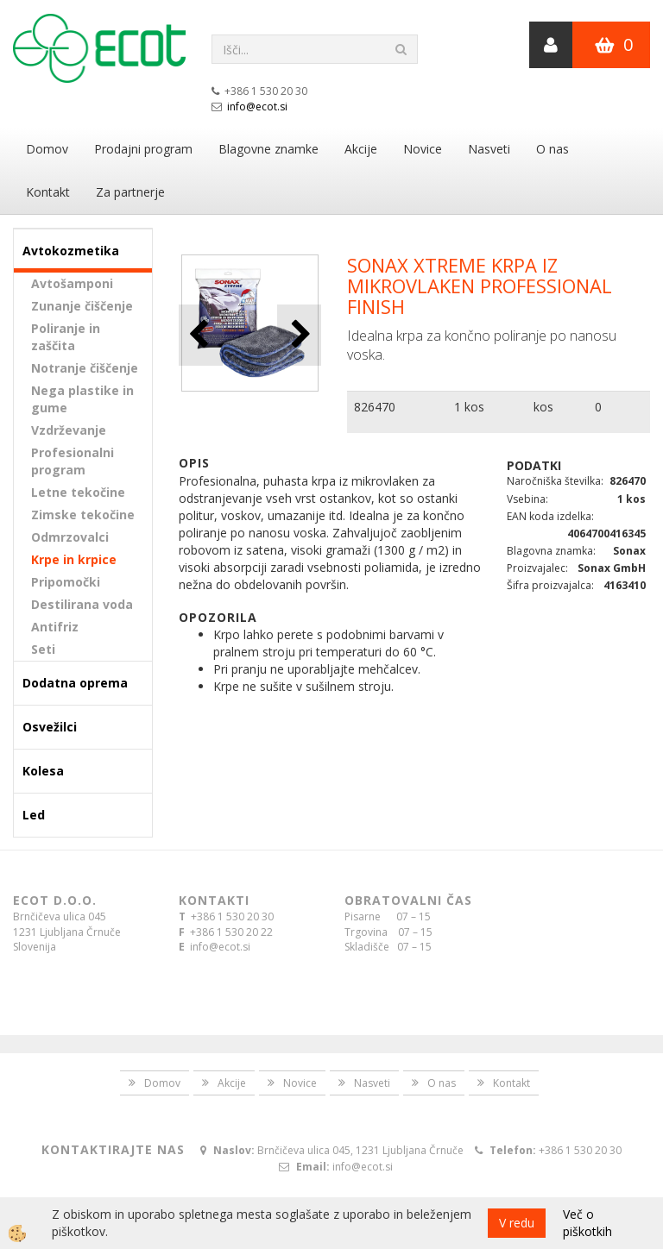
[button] (299, 335)
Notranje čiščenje (84, 368)
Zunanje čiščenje (82, 306)
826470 (374, 407)
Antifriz (55, 626)
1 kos (469, 407)
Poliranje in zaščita (65, 337)
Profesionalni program (72, 461)
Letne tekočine (78, 492)
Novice (422, 149)
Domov (47, 149)
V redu (516, 1222)
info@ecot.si (257, 106)
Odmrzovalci (70, 537)
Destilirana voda (82, 604)
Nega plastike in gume (82, 399)
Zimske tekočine (83, 514)
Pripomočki (65, 582)
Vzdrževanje (68, 430)
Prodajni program (143, 149)
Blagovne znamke (268, 149)
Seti (43, 649)
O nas (552, 149)
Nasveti (489, 149)
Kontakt (48, 192)
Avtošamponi (72, 283)
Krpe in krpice (74, 559)
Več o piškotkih (587, 1223)
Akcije (360, 149)
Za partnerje (130, 192)
